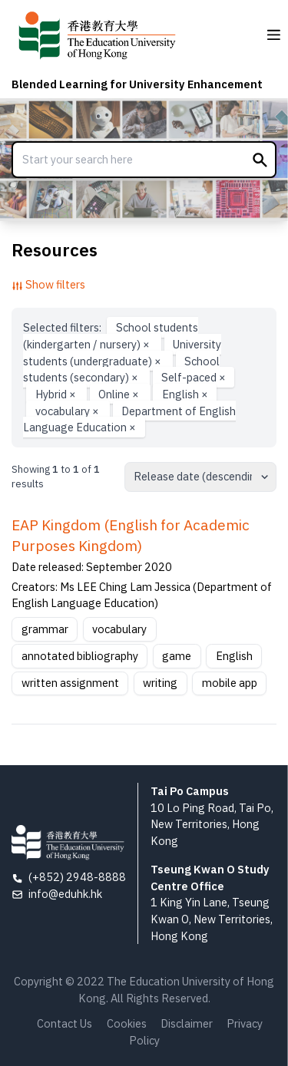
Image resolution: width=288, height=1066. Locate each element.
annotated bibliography (80, 656)
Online (119, 394)
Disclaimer (187, 1023)
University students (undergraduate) (122, 352)
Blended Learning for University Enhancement (137, 84)
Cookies (127, 1023)
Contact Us (64, 1023)
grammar (45, 629)
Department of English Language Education (129, 418)
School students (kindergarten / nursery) (110, 335)
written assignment (70, 682)
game (176, 656)
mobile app (229, 682)
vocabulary (68, 410)
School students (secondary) (121, 368)
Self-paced (193, 377)
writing (160, 682)
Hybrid (56, 394)
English (185, 394)
